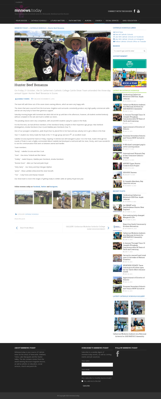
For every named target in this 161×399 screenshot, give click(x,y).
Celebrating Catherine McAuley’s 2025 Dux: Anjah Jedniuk (133, 96)
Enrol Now (118, 32)
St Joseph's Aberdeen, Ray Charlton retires (133, 182)
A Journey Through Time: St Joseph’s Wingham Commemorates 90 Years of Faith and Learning (134, 118)
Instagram (53, 187)
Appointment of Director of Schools (134, 128)
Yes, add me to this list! (92, 381)
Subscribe (86, 386)
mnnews (28, 10)
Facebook (36, 187)
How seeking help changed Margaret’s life (133, 216)
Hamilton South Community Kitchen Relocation (134, 225)
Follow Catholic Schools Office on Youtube (129, 41)
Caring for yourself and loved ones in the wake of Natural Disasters (134, 257)
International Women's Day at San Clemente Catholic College (134, 155)
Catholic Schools (32, 214)
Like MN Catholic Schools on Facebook (128, 37)
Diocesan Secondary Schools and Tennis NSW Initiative (134, 137)
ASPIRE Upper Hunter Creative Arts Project (131, 164)
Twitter (43, 187)
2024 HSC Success (130, 172)
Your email (85, 369)
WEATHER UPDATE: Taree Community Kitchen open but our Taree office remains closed (134, 268)
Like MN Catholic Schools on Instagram (128, 39)
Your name (86, 361)
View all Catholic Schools (123, 34)
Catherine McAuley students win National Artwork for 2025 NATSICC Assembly (134, 107)
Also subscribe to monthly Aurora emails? (97, 378)
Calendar (19, 2)
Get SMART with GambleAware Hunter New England (133, 207)
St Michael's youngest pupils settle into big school (134, 146)
